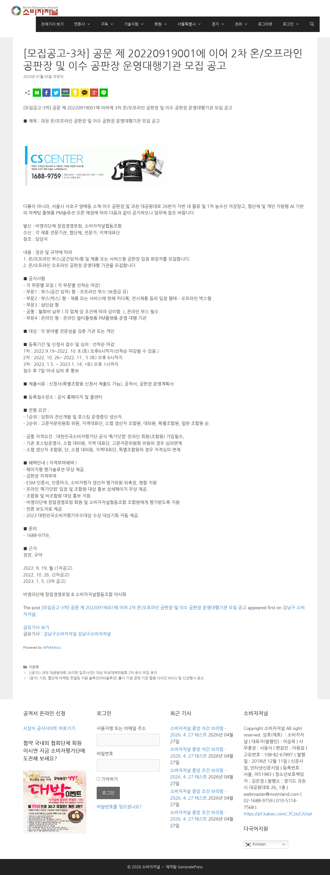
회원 (163, 24)
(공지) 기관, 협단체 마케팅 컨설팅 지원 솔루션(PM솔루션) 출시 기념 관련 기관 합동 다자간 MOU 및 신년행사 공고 (116, 678)
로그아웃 (265, 24)
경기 (221, 24)
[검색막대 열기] (312, 24)
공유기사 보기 (36, 627)
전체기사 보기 (52, 24)
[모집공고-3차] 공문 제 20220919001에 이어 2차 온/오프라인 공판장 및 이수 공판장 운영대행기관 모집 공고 (144, 607)
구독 (110, 24)
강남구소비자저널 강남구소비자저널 (77, 634)
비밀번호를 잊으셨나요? (119, 807)
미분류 (34, 667)
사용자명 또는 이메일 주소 (121, 728)
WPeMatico (52, 647)
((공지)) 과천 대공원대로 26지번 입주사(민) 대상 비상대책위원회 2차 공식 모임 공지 (93, 673)
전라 (244, 24)
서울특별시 (192, 24)
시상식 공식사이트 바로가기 (49, 728)
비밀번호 (105, 753)
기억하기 (109, 779)
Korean (255, 844)
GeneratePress (190, 867)
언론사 (85, 24)
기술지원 (136, 24)
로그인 (293, 24)
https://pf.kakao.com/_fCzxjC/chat (278, 814)
